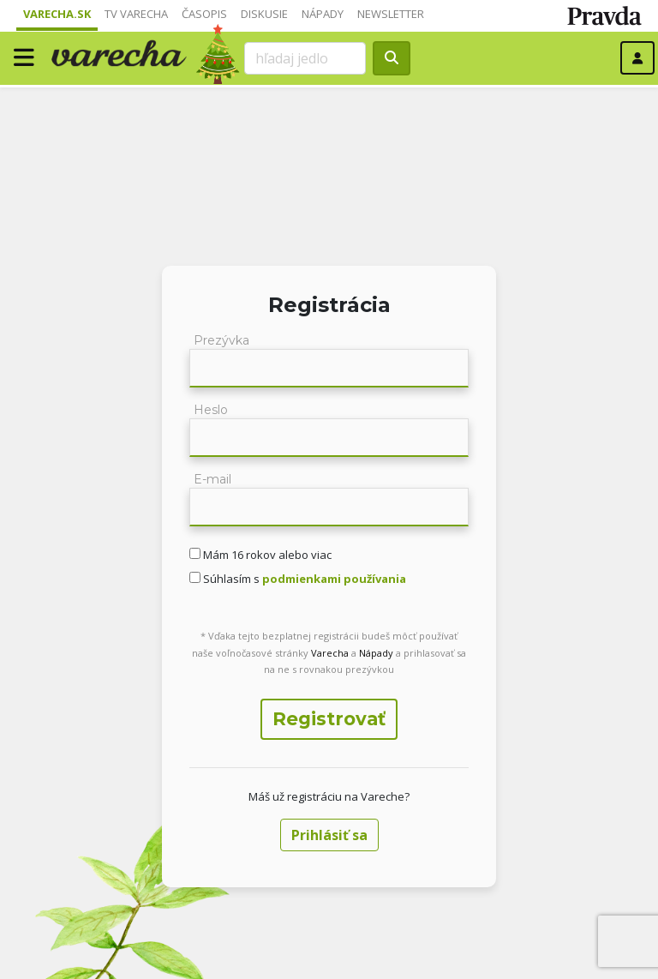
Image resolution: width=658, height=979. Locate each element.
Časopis (204, 13)
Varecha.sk (57, 13)
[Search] (305, 58)
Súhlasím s (303, 578)
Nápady (323, 13)
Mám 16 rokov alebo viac (266, 554)
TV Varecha (136, 13)
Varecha (330, 652)
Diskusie (264, 13)
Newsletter (390, 13)
